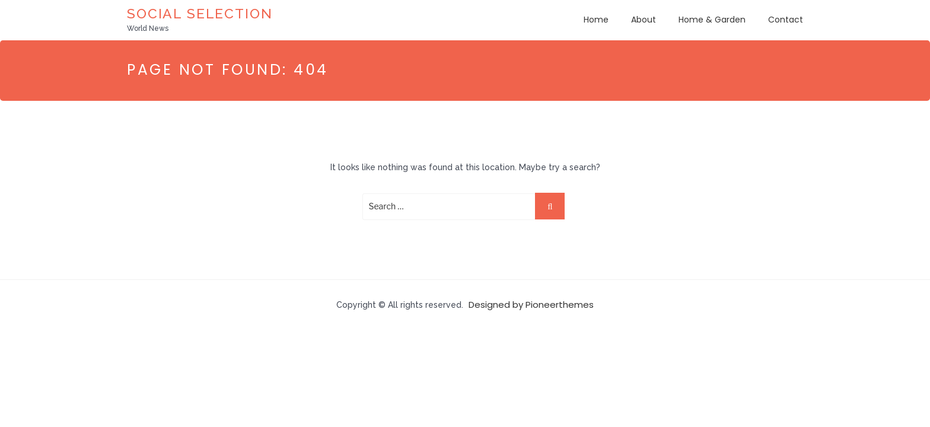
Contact (785, 20)
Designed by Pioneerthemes (531, 304)
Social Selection (199, 13)
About (643, 20)
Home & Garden (712, 20)
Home (596, 20)
